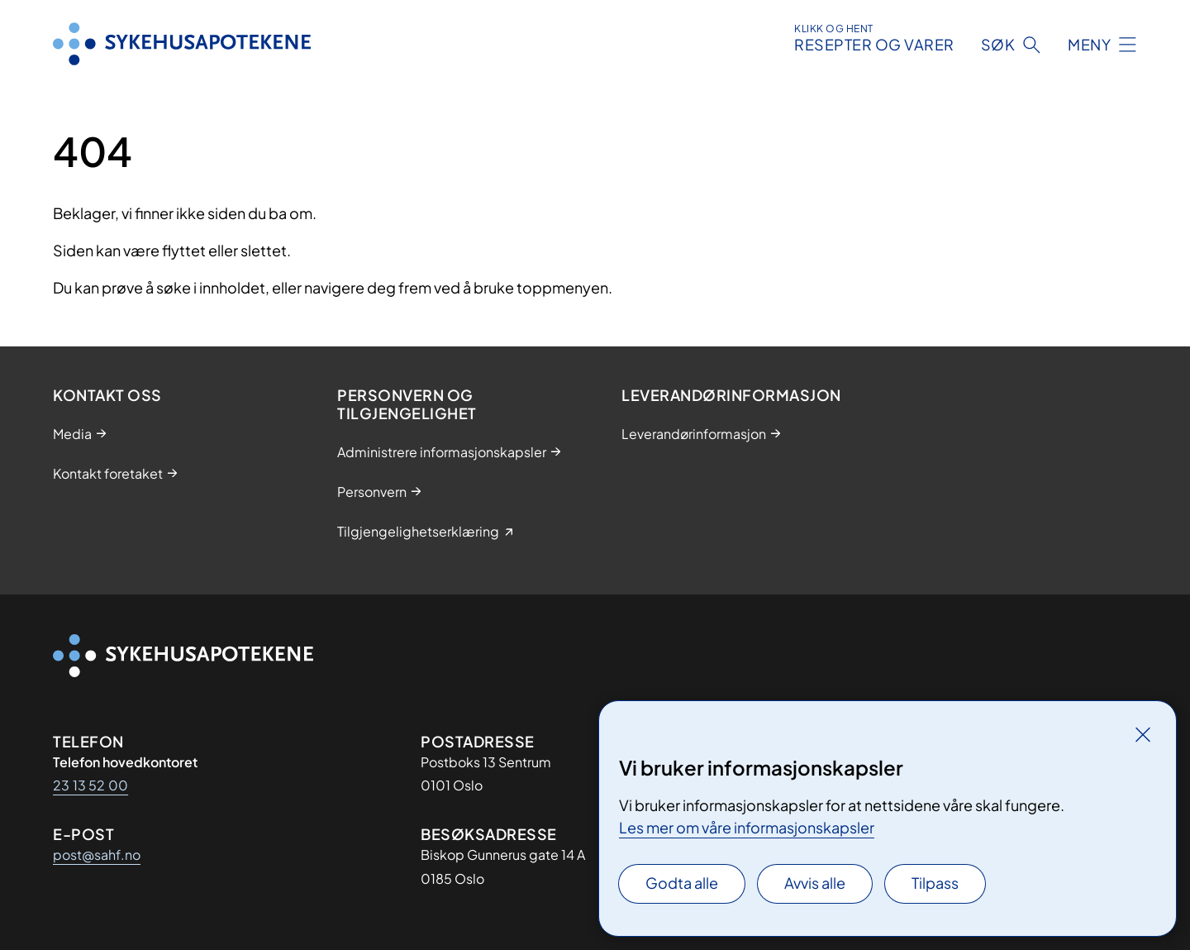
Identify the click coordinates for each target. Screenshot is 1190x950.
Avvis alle (814, 882)
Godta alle (681, 882)
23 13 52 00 (90, 785)
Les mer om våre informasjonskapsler (746, 827)
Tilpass (935, 882)
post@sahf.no (96, 854)
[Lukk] (1143, 734)
